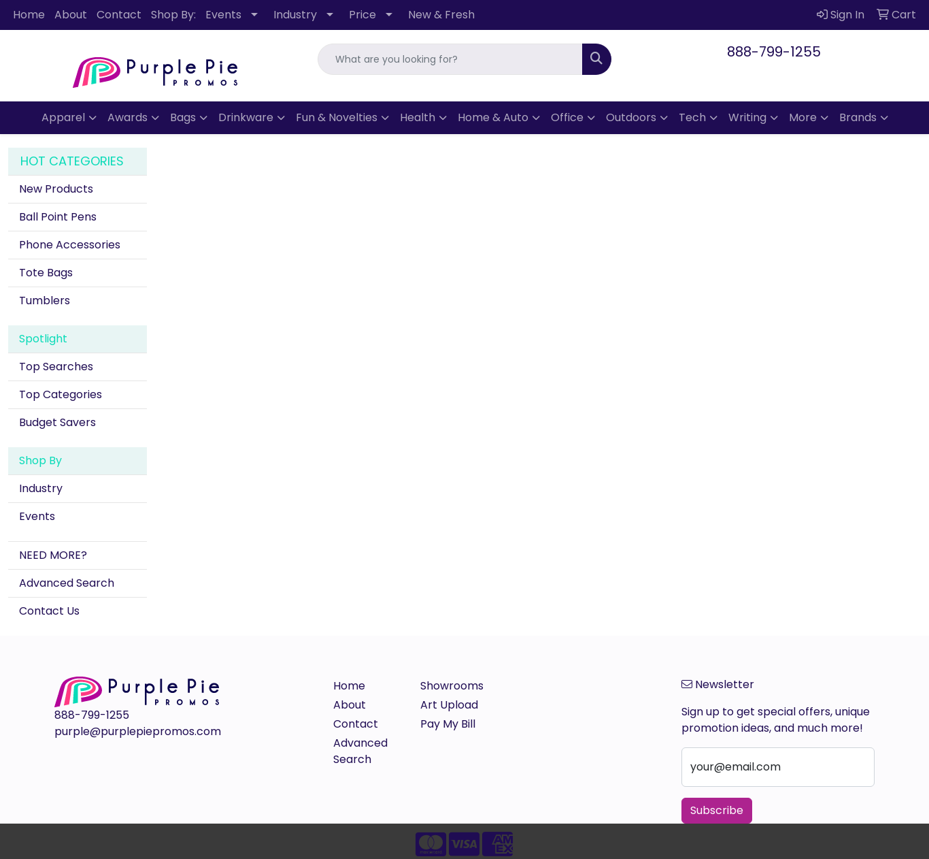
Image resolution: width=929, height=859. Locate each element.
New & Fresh (441, 14)
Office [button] (567, 117)
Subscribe (716, 810)
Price (362, 14)
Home (29, 14)
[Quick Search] (450, 59)
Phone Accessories (69, 245)
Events (223, 14)
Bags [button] (183, 117)
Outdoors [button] (631, 117)
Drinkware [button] (245, 117)
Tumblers (44, 300)
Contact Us (49, 611)
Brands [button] (858, 117)
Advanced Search (66, 583)
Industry (295, 14)
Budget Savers (57, 422)
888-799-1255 (774, 51)
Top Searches (56, 366)
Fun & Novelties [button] (336, 117)
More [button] (803, 117)
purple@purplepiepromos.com (137, 731)
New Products (56, 189)
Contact (119, 14)
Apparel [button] (63, 117)
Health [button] (417, 117)
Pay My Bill (447, 724)
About (70, 14)
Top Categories (60, 394)
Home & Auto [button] (493, 117)
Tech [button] (692, 117)
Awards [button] (127, 117)
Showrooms (452, 686)
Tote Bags (46, 272)
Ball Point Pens (58, 217)
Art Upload (449, 705)
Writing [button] (747, 117)
